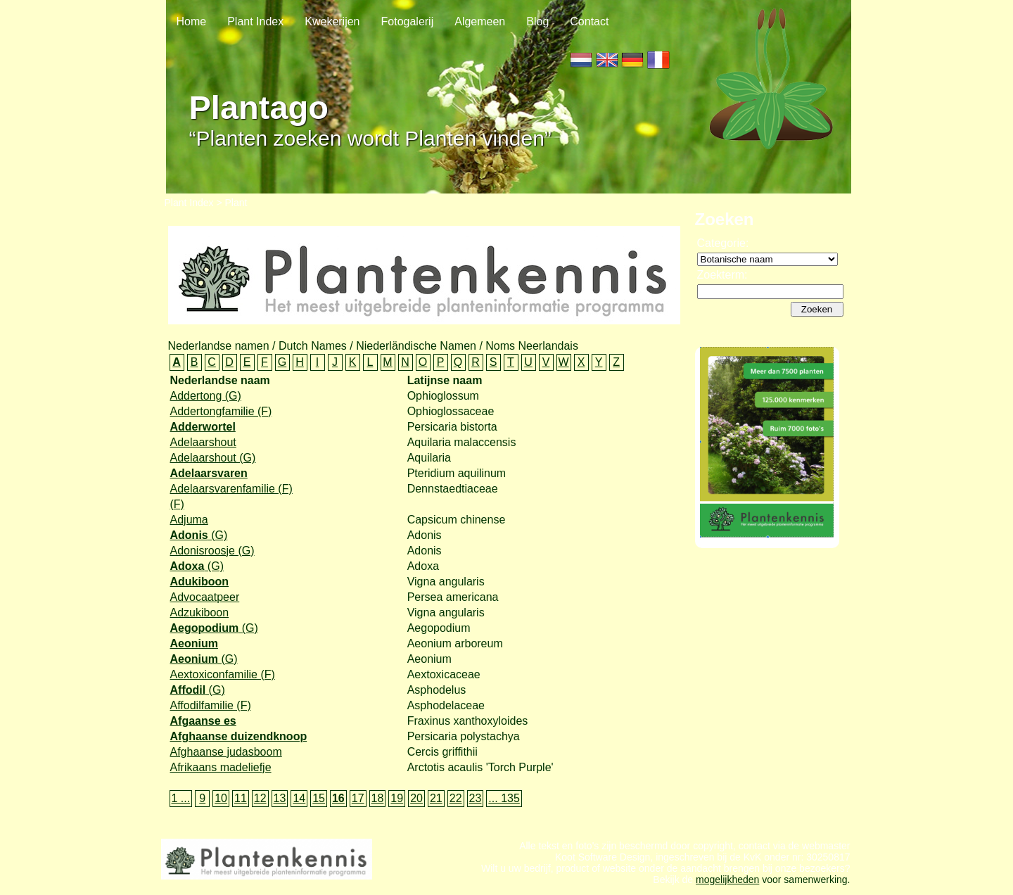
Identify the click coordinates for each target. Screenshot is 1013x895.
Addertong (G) (205, 396)
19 (396, 798)
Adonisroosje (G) (212, 551)
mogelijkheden (727, 886)
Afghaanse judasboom (226, 752)
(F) (177, 504)
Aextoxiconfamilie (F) (222, 674)
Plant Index (255, 21)
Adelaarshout (203, 442)
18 (377, 798)
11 (240, 798)
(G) (199, 535)
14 (299, 798)
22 (456, 798)
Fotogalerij (407, 21)
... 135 (503, 798)
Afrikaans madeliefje (221, 767)
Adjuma (189, 520)
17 (358, 798)
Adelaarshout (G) (213, 458)
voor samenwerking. (804, 886)
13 (280, 798)
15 (318, 798)
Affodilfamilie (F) (210, 705)
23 (475, 798)
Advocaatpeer (205, 597)
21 (436, 798)
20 (416, 798)
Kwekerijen (332, 21)
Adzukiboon (199, 612)
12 (260, 798)
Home (192, 21)
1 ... (181, 798)
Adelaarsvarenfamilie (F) (231, 489)
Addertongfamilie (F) (221, 411)
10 (221, 798)
